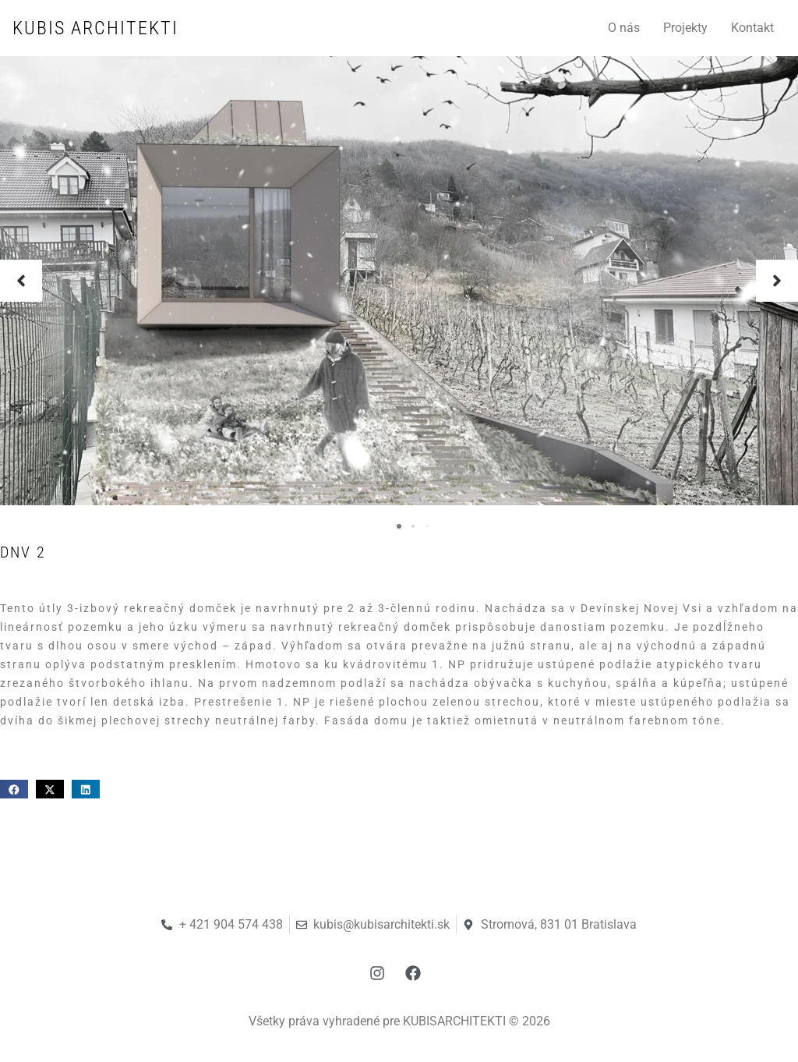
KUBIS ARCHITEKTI (95, 28)
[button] (21, 281)
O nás (624, 27)
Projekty (685, 27)
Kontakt (752, 27)
